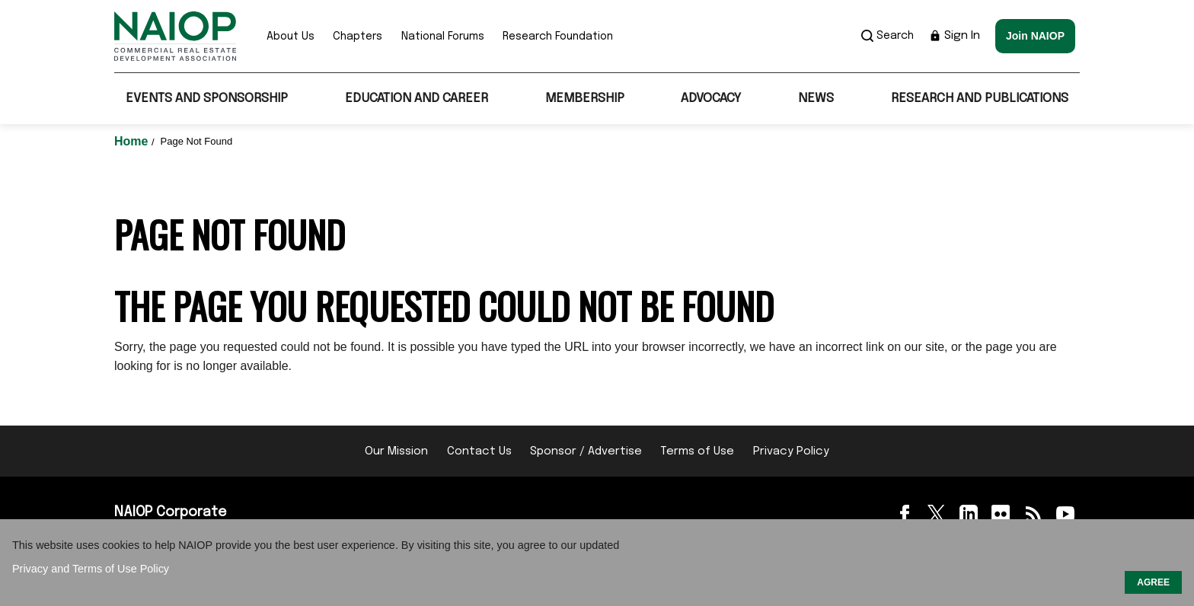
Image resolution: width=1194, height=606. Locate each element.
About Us (290, 36)
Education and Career (416, 98)
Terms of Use (697, 451)
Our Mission (396, 451)
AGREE (1153, 582)
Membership (584, 98)
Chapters (357, 36)
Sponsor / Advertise (586, 451)
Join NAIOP (1035, 36)
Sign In (954, 36)
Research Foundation (558, 36)
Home (133, 141)
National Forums (442, 36)
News (816, 98)
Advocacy (711, 98)
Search (887, 36)
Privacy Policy (791, 451)
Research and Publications (979, 98)
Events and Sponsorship (207, 98)
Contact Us (479, 451)
